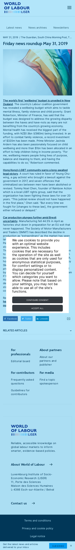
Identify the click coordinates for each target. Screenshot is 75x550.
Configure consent (37, 300)
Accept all (37, 308)
